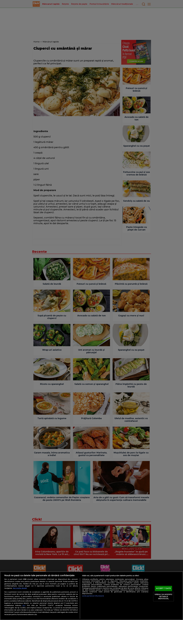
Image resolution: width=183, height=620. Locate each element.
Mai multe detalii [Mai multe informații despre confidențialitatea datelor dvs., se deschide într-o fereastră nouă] (20, 588)
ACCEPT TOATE (163, 588)
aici (23, 605)
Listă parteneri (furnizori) (93, 596)
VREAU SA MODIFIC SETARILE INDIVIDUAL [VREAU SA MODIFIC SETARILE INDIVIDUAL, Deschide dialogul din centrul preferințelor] (163, 596)
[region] (91, 596)
